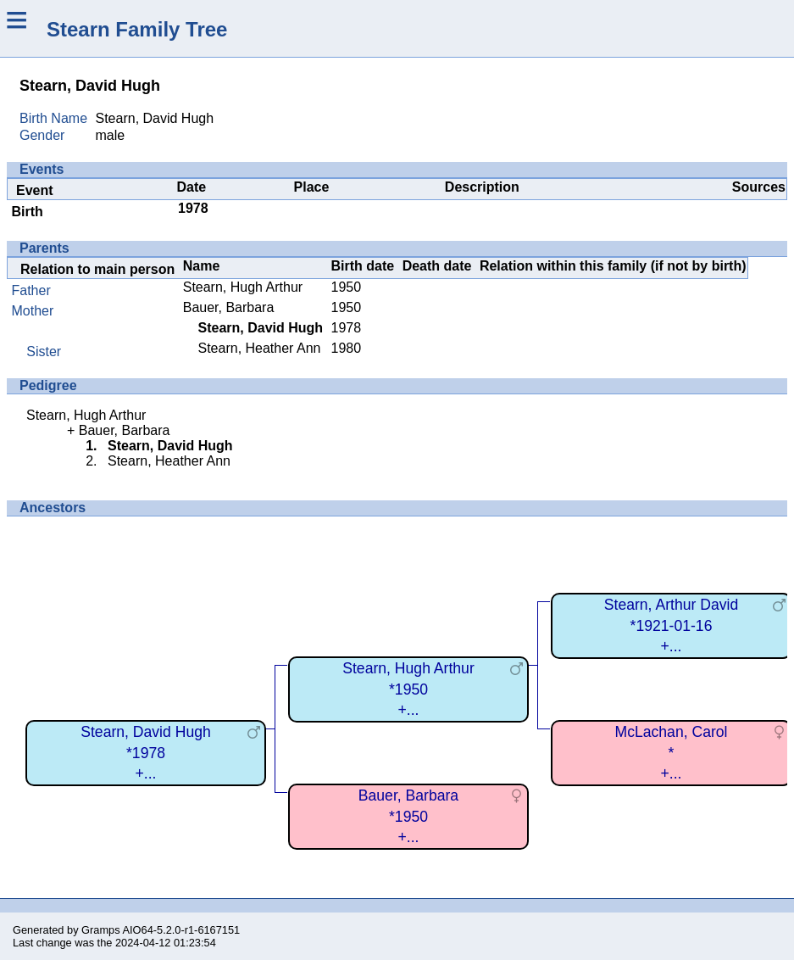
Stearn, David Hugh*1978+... (146, 752)
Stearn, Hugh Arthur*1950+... (408, 689)
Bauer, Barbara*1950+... (408, 816)
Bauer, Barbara (229, 307)
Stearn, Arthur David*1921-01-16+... (671, 625)
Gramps (100, 930)
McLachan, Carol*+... (671, 752)
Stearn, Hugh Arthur (243, 287)
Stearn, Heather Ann (258, 348)
